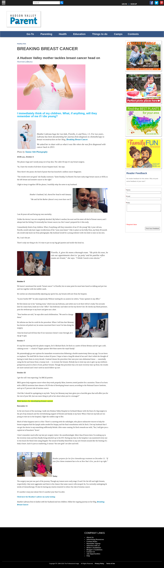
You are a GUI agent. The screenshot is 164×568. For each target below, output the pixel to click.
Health (63, 34)
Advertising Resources (95, 539)
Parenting (46, 34)
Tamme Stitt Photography (36, 152)
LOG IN (124, 4)
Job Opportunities (93, 554)
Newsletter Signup (93, 543)
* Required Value (131, 224)
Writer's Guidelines (94, 548)
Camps (118, 34)
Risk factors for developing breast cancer (35, 401)
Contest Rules (92, 541)
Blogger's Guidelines (94, 550)
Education (79, 34)
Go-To (30, 34)
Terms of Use (110, 563)
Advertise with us (93, 546)
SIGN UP (134, 4)
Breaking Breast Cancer (77, 139)
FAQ (88, 556)
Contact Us (91, 552)
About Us (90, 537)
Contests (133, 34)
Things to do (99, 34)
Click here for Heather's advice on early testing (36, 497)
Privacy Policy (99, 563)
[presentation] (144, 218)
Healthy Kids (21, 44)
